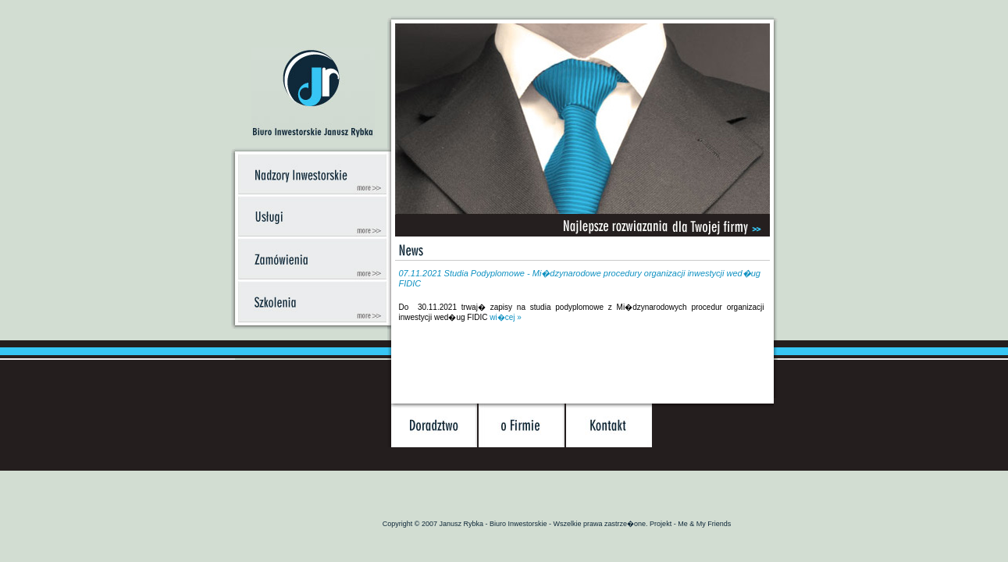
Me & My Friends (704, 524)
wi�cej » (506, 317)
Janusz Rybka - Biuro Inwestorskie (495, 524)
